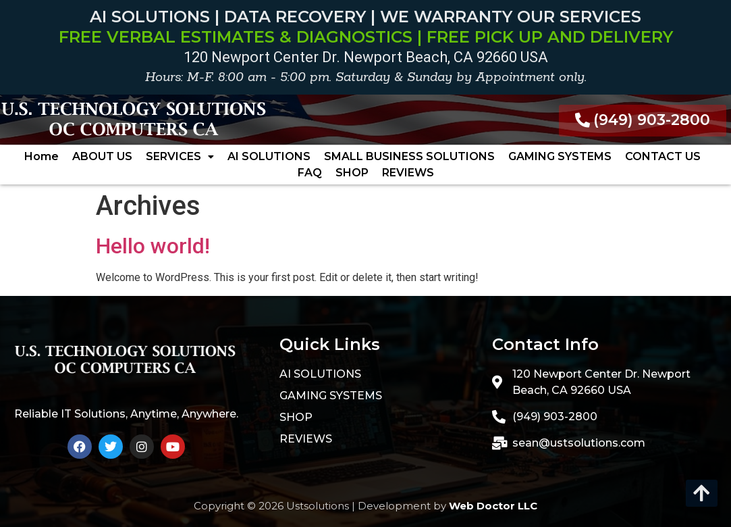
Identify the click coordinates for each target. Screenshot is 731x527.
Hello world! (153, 246)
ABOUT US (102, 156)
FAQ (310, 172)
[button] (179, 157)
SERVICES (180, 156)
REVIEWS (408, 172)
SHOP (352, 172)
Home (41, 156)
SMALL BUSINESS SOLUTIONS (409, 156)
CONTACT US (663, 156)
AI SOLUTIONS (268, 156)
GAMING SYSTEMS (560, 156)
